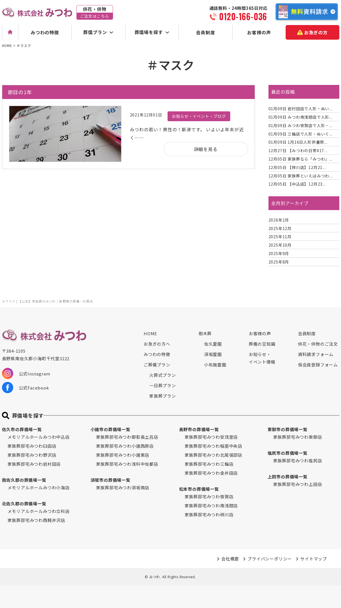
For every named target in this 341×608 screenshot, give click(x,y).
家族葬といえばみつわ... (300, 176)
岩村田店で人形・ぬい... (300, 108)
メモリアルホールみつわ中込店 (39, 437)
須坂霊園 (213, 354)
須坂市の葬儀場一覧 (110, 480)
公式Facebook (25, 387)
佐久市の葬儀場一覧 (22, 429)
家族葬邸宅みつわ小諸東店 (123, 455)
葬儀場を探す (149, 32)
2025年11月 (280, 236)
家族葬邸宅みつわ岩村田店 (34, 464)
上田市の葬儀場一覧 (288, 476)
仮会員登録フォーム (318, 365)
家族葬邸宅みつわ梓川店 (209, 514)
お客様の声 (259, 32)
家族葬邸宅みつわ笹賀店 (209, 496)
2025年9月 (278, 253)
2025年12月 (280, 228)
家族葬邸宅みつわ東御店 (297, 437)
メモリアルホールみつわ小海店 (39, 487)
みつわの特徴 (45, 32)
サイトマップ (313, 559)
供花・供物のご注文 (318, 344)
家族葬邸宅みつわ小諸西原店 (125, 446)
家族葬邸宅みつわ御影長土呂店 (127, 437)
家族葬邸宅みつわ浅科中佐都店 (127, 464)
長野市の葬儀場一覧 (199, 429)
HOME (150, 333)
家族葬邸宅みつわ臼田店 (32, 446)
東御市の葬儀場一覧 (288, 429)
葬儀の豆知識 (262, 344)
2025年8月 (278, 262)
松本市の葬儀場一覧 (199, 489)
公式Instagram (26, 373)
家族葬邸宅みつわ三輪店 (209, 464)
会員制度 (205, 32)
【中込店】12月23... (297, 184)
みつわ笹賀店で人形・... (300, 125)
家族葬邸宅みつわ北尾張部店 (213, 455)
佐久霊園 (213, 344)
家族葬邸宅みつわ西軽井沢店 (36, 520)
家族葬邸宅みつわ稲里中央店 (213, 446)
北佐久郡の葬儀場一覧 (24, 503)
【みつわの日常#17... (298, 150)
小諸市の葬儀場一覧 (110, 429)
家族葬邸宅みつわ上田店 (297, 484)
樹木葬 (205, 333)
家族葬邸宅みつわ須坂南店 (123, 487)
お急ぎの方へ (157, 344)
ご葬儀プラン (157, 365)
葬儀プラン (95, 32)
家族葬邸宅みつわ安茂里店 (211, 437)
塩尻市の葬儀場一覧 (288, 453)
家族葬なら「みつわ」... (300, 159)
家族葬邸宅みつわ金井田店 (211, 473)
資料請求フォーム (315, 354)
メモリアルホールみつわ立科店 (39, 511)
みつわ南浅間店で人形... (300, 117)
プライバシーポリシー (269, 559)
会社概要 (230, 559)
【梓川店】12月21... (297, 167)
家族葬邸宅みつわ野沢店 (32, 455)
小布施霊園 (215, 365)
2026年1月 (278, 220)
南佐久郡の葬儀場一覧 (24, 480)
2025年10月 (280, 245)
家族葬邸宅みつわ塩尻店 (297, 460)
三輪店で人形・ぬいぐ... (300, 134)
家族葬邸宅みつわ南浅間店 (211, 505)
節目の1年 (20, 92)
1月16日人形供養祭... (298, 142)
